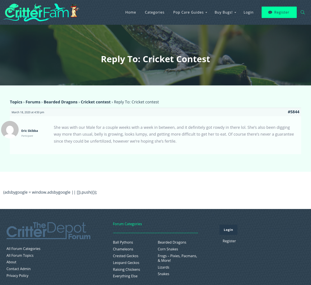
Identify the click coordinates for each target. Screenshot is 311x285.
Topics (16, 101)
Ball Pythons (123, 242)
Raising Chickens (126, 269)
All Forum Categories (24, 248)
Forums (32, 101)
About (11, 262)
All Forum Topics (20, 255)
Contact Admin (19, 269)
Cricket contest (96, 101)
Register (281, 12)
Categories (154, 12)
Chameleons (123, 249)
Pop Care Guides (188, 12)
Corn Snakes (168, 249)
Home (130, 12)
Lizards (163, 267)
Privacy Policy (18, 275)
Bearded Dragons (60, 101)
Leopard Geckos (126, 262)
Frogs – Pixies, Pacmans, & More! (177, 258)
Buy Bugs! (224, 12)
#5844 (293, 112)
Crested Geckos (125, 256)
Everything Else (125, 276)
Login (249, 12)
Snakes (163, 274)
